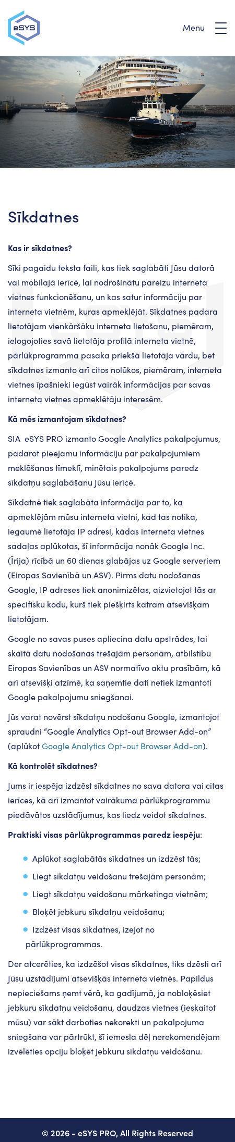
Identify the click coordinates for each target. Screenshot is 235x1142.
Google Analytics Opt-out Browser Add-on (122, 745)
